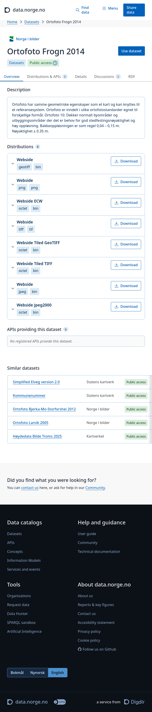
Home (12, 21)
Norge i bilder (24, 39)
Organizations (19, 596)
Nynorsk (37, 672)
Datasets (31, 21)
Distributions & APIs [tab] (47, 76)
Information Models (24, 560)
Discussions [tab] (107, 76)
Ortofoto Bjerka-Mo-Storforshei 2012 (44, 409)
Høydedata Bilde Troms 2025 (37, 436)
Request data (18, 604)
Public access (41, 63)
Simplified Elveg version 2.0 (36, 381)
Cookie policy (89, 640)
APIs (10, 542)
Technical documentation (99, 551)
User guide (87, 533)
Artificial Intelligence (24, 631)
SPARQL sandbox (21, 622)
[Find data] (84, 10)
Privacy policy (89, 631)
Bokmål (17, 672)
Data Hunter (17, 613)
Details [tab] (81, 76)
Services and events (23, 569)
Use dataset (132, 51)
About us (85, 596)
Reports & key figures (96, 604)
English (57, 672)
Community (95, 487)
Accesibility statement (96, 622)
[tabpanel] (76, 267)
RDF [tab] (131, 76)
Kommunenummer (29, 395)
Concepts (15, 551)
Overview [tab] (11, 76)
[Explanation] (55, 63)
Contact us (87, 613)
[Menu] (110, 8)
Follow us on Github (97, 649)
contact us (30, 487)
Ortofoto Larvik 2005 (30, 422)
